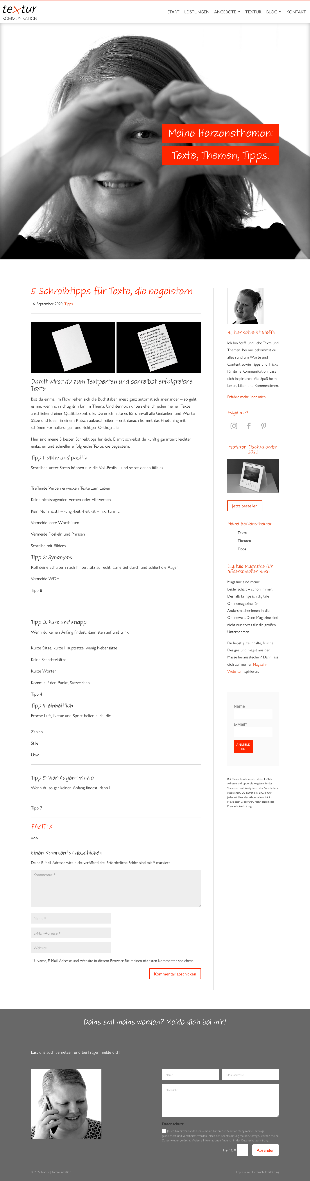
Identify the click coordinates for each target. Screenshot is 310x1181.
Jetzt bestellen (245, 505)
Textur (253, 12)
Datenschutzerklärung (265, 1172)
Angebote (225, 12)
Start (173, 12)
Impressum (243, 1172)
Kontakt (296, 12)
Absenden (265, 1150)
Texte (242, 532)
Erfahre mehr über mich (246, 396)
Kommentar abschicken (175, 973)
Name (239, 706)
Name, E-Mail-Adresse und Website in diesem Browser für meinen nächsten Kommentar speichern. (115, 960)
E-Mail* (240, 724)
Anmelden (243, 746)
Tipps (68, 303)
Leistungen (196, 12)
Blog (271, 12)
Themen (244, 540)
